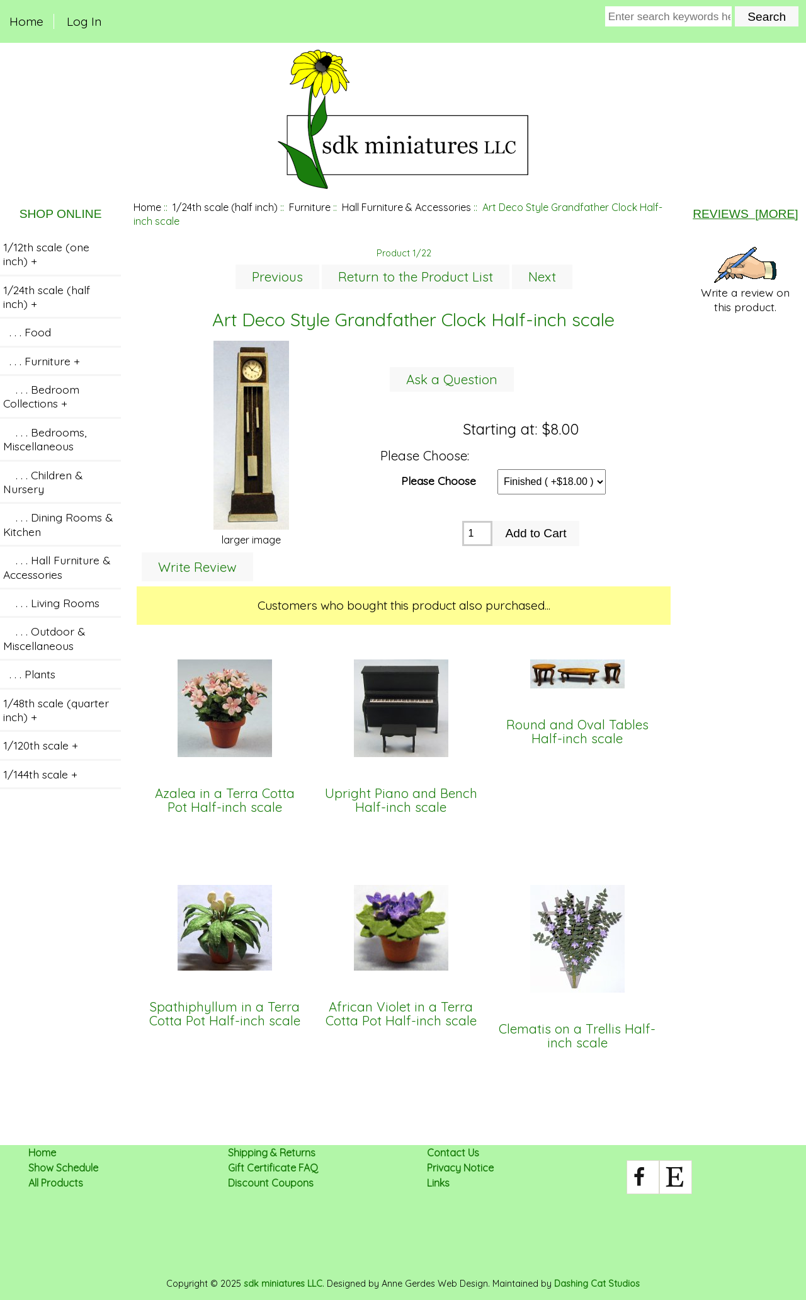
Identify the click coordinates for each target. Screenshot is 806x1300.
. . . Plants (29, 674)
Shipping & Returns (271, 1152)
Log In (84, 21)
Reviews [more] (745, 213)
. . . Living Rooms (51, 603)
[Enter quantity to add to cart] (477, 533)
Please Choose (438, 480)
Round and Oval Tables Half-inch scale (577, 732)
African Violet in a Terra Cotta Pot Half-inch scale (401, 1014)
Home (26, 21)
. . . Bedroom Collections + (41, 396)
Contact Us (453, 1152)
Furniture (310, 207)
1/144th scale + (40, 774)
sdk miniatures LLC (283, 1283)
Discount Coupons (271, 1183)
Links (438, 1183)
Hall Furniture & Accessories (406, 207)
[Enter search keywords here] (668, 16)
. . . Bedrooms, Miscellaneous (44, 439)
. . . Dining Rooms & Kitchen (58, 524)
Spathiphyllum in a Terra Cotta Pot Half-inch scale (224, 1014)
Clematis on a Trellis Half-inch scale (577, 1036)
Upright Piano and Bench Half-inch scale (401, 801)
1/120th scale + (40, 745)
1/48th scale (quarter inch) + (56, 710)
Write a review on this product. (745, 280)
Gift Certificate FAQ (273, 1167)
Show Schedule (63, 1167)
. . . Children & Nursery (42, 482)
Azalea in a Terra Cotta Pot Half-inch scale (225, 801)
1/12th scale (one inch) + (46, 254)
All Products (55, 1183)
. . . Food (27, 332)
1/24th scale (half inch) (225, 207)
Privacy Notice (460, 1167)
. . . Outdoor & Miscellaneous (44, 638)
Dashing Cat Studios (597, 1283)
